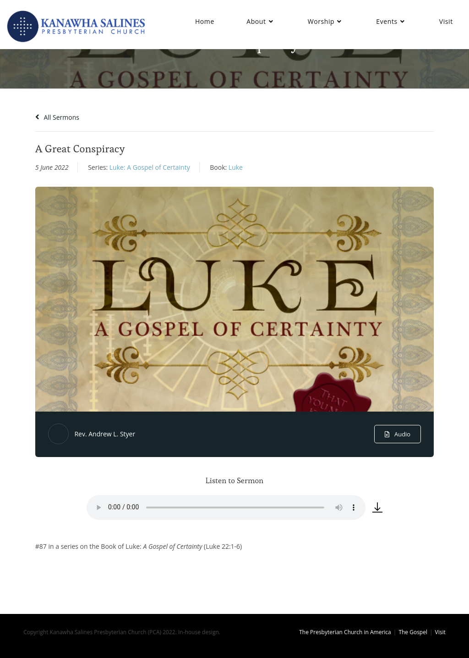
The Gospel (412, 632)
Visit (440, 632)
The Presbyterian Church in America (345, 632)
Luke (236, 167)
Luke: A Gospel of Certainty (149, 167)
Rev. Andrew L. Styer (104, 433)
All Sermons (57, 117)
